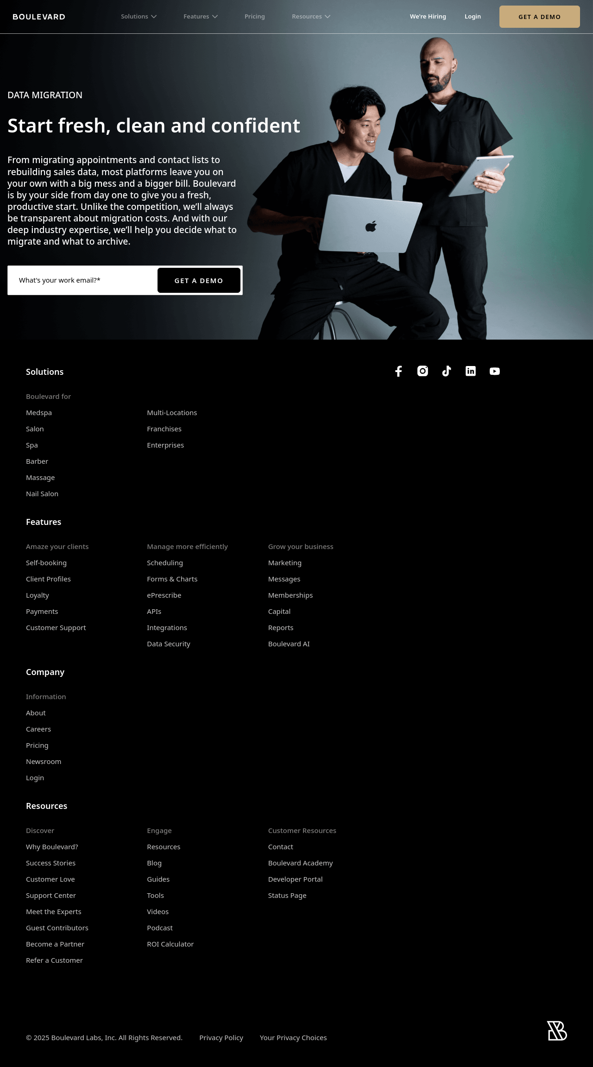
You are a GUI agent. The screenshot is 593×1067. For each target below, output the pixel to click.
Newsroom (44, 761)
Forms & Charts (172, 578)
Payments (42, 611)
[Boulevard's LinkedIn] (470, 371)
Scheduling (165, 562)
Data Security (168, 643)
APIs (154, 611)
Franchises (164, 428)
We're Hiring (428, 16)
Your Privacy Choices (293, 1037)
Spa (32, 444)
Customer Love (50, 879)
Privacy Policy (221, 1037)
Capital (279, 611)
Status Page (287, 895)
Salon (35, 428)
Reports (281, 627)
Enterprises (165, 444)
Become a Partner (55, 943)
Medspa (39, 412)
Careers (38, 728)
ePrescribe (164, 595)
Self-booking (46, 562)
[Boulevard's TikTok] (446, 371)
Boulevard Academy (300, 862)
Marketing (285, 562)
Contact (280, 846)
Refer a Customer (54, 960)
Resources (163, 846)
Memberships (290, 595)
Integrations (167, 627)
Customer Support (56, 627)
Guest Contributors (57, 927)
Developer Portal (295, 879)
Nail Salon (42, 493)
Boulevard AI (289, 643)
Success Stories (51, 862)
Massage (40, 477)
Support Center (51, 895)
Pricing (255, 16)
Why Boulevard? (52, 846)
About (36, 712)
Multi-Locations (172, 412)
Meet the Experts (54, 911)
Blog (154, 862)
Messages (284, 578)
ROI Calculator (170, 943)
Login (473, 16)
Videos (158, 911)
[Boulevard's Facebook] (398, 371)
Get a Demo (539, 17)
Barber (37, 461)
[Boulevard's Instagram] (422, 371)
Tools (155, 895)
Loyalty (37, 595)
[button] (139, 16)
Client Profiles (48, 578)
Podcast (160, 927)
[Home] (39, 16)
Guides (158, 879)
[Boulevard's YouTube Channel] (494, 371)
